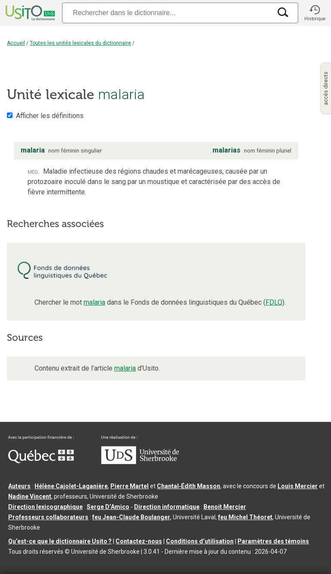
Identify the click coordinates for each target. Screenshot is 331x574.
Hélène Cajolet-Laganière (71, 486)
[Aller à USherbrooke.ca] (140, 462)
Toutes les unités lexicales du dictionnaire (80, 43)
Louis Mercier (298, 486)
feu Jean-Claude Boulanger (131, 517)
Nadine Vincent (29, 496)
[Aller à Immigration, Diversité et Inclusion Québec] (41, 461)
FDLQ (273, 302)
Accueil (16, 43)
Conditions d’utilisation (200, 541)
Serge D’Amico (108, 506)
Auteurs (19, 486)
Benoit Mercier (224, 506)
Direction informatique (167, 506)
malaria (94, 302)
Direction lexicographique (45, 506)
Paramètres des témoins (273, 541)
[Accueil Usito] (29, 13)
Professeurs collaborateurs (48, 517)
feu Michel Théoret (245, 517)
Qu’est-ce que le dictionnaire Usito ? (60, 541)
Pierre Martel (129, 486)
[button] (315, 13)
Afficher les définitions (50, 116)
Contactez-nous (139, 541)
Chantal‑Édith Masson (188, 486)
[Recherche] (167, 12)
